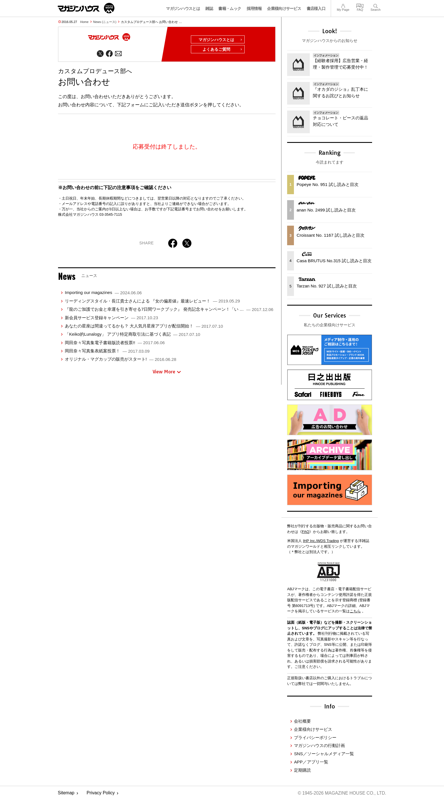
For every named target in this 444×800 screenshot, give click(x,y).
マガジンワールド (86, 8)
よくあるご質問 (222, 50)
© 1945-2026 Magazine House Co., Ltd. (341, 793)
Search (375, 5)
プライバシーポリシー (315, 737)
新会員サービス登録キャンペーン (111, 318)
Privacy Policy (101, 793)
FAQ (359, 5)
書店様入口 (316, 8)
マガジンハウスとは (183, 8)
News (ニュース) (104, 22)
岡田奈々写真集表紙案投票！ (107, 351)
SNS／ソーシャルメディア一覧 (324, 753)
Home (84, 22)
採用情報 (254, 8)
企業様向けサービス (284, 8)
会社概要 (302, 721)
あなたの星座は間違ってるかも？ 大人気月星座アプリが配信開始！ (144, 326)
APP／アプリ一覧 (311, 761)
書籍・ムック (229, 8)
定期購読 (302, 770)
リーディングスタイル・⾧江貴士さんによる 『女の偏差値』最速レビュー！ (152, 301)
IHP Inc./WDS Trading (321, 541)
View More (167, 372)
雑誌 (209, 8)
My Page (343, 5)
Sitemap (66, 793)
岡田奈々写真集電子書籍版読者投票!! (115, 342)
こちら (355, 611)
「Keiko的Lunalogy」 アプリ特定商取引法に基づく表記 (132, 334)
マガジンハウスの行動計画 (319, 745)
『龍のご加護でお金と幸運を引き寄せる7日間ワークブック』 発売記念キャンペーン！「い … (169, 309)
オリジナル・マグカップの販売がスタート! (120, 359)
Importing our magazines (103, 293)
